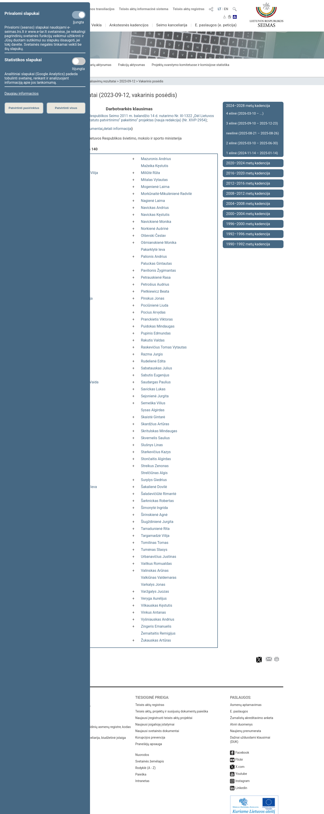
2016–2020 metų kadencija (248, 173)
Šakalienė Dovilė (154, 487)
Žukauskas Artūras (156, 640)
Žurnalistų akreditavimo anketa (251, 713)
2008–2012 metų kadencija (248, 193)
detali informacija (117, 129)
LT (219, 9)
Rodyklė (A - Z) (145, 763)
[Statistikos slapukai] (79, 61)
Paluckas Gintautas (156, 263)
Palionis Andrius (154, 256)
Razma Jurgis (152, 354)
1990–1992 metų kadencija (248, 244)
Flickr (239, 755)
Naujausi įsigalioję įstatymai (154, 720)
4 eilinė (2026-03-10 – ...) (244, 113)
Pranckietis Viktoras (157, 319)
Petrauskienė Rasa (156, 277)
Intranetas (142, 776)
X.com (239, 762)
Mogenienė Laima (155, 187)
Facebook (242, 748)
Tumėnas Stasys (154, 549)
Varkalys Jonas (153, 584)
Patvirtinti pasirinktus (24, 108)
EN (226, 9)
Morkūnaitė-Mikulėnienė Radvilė (166, 194)
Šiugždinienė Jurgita (157, 522)
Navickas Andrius (155, 208)
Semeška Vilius (153, 403)
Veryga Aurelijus (154, 598)
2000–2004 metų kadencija (248, 214)
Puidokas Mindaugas (157, 326)
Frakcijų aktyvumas (131, 65)
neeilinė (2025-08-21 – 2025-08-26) (252, 133)
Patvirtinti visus (66, 108)
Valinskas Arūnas (155, 570)
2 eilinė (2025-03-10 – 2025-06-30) (252, 143)
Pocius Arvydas (153, 312)
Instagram (242, 776)
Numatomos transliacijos (93, 9)
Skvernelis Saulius (155, 438)
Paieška (140, 770)
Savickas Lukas (153, 389)
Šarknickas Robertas (157, 501)
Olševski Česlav (153, 235)
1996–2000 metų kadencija (248, 224)
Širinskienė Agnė (154, 515)
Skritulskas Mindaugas (159, 431)
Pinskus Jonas (152, 298)
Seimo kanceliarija (171, 25)
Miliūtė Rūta (150, 173)
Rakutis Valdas (152, 340)
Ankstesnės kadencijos (128, 25)
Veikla (96, 25)
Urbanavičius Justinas (158, 556)
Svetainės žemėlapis (149, 757)
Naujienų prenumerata (245, 726)
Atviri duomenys (241, 720)
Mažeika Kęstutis (154, 166)
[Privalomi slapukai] (79, 15)
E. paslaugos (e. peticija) (215, 25)
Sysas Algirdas (152, 410)
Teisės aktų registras (189, 9)
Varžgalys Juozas (155, 591)
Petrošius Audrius (155, 284)
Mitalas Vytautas (154, 180)
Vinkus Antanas (153, 612)
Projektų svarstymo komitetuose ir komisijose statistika (190, 65)
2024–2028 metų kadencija (248, 106)
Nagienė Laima (153, 201)
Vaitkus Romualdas (156, 563)
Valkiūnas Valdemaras (158, 577)
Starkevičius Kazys (156, 452)
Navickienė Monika (156, 221)
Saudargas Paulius (156, 382)
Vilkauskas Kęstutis (156, 605)
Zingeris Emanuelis (156, 626)
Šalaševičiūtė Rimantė (158, 494)
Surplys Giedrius (154, 480)
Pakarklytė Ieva (153, 249)
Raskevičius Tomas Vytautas (164, 347)
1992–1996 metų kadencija (248, 234)
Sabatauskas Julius (156, 368)
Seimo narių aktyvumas (95, 65)
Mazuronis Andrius (156, 159)
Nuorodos (142, 750)
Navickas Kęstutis (155, 215)
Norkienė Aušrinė (154, 228)
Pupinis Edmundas (156, 333)
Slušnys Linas (152, 445)
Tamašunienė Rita (155, 529)
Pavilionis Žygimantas (158, 270)
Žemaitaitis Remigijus (158, 633)
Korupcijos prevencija (150, 733)
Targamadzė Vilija (155, 536)
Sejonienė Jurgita (155, 396)
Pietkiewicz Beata (155, 291)
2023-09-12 (127, 81)
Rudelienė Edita (153, 361)
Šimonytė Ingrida (154, 508)
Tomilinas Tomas (154, 542)
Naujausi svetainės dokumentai (157, 726)
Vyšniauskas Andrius (157, 619)
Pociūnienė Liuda (154, 305)
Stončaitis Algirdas (156, 459)
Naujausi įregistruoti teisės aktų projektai (163, 713)
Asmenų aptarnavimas (245, 700)
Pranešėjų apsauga (148, 739)
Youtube (241, 769)
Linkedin (241, 783)
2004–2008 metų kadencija (248, 203)
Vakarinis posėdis (151, 81)
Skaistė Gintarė (153, 417)
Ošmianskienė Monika (158, 242)
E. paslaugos (239, 707)
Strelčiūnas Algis (154, 473)
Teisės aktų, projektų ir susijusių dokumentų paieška (171, 707)
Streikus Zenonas (155, 466)
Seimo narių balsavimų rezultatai (93, 81)
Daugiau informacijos (21, 93)
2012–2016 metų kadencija (248, 183)
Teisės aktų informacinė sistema (144, 9)
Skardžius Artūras (155, 424)
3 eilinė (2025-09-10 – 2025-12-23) (252, 123)
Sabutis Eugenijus (155, 375)
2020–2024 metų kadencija (248, 163)
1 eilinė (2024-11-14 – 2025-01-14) (252, 153)
